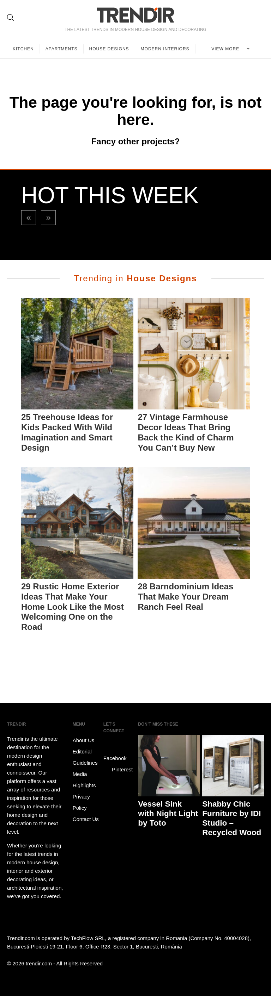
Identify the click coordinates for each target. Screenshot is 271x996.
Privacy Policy (81, 802)
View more (226, 48)
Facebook (115, 753)
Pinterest (118, 769)
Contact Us (86, 819)
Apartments (62, 48)
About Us (84, 740)
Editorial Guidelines (85, 757)
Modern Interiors (165, 48)
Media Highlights (84, 779)
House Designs (109, 48)
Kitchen (23, 48)
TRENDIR (135, 15)
